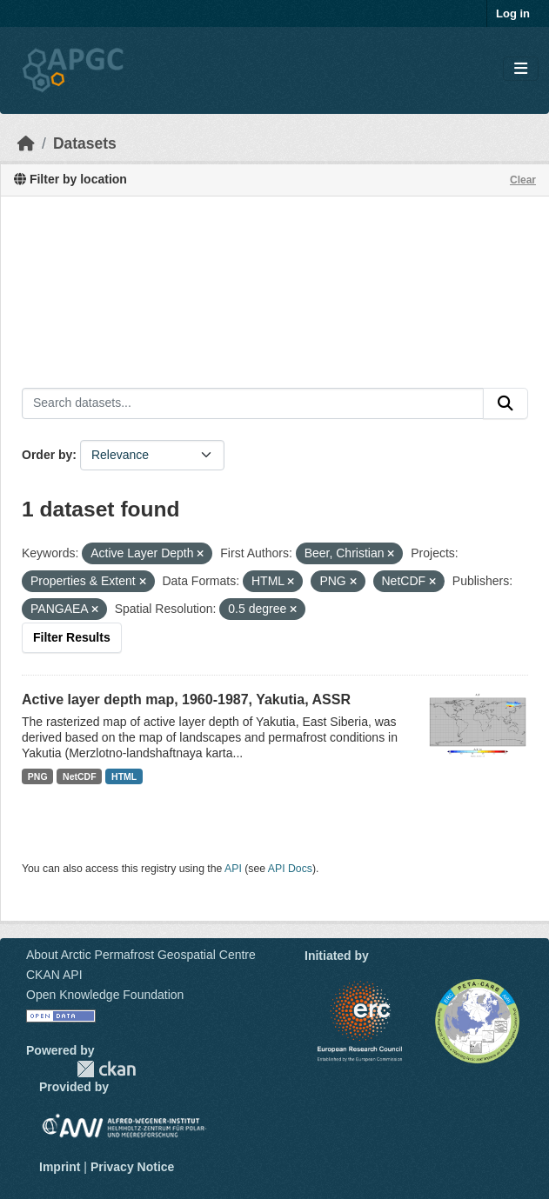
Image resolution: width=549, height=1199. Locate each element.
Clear (523, 180)
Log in (513, 13)
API (233, 869)
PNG (38, 776)
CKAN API (54, 975)
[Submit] (505, 403)
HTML (124, 776)
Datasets (85, 143)
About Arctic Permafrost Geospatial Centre (141, 955)
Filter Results (71, 637)
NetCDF (80, 776)
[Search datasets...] (253, 403)
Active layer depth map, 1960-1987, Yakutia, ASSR (186, 699)
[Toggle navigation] (521, 69)
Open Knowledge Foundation (105, 995)
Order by (47, 455)
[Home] (26, 143)
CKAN (106, 1069)
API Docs (290, 869)
